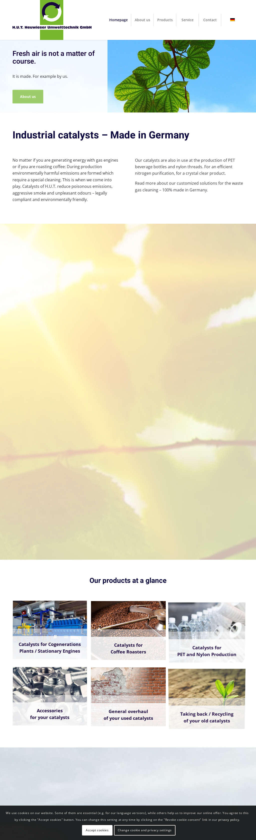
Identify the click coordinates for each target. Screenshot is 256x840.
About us (28, 94)
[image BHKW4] (51, 632)
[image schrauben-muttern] (51, 698)
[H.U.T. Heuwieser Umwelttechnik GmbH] (52, 20)
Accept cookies (97, 830)
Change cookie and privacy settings (145, 830)
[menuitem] (118, 20)
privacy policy (228, 820)
